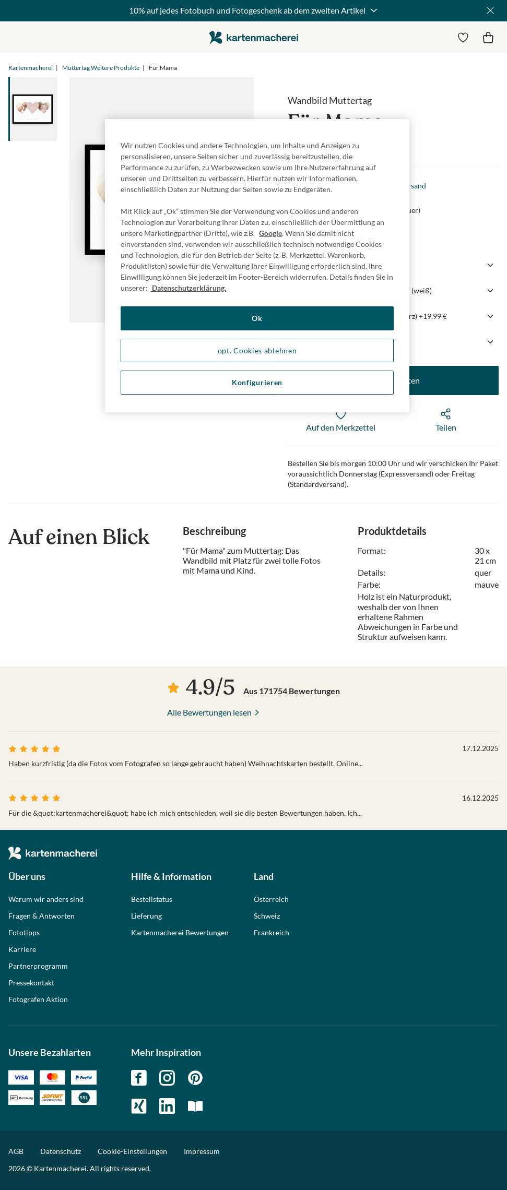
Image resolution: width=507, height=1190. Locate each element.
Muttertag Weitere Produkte (100, 68)
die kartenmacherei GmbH (253, 37)
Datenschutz (60, 1151)
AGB (15, 1151)
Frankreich (271, 933)
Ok (257, 318)
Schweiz (267, 916)
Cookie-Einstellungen (132, 1151)
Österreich (271, 899)
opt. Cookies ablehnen (257, 350)
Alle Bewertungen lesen (209, 712)
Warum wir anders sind (46, 899)
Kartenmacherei (30, 68)
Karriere (22, 949)
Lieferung (146, 916)
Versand (412, 185)
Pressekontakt (31, 983)
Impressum (202, 1151)
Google (270, 233)
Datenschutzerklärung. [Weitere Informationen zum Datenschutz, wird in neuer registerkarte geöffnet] (188, 287)
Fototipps (24, 933)
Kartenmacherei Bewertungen (180, 933)
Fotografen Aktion (38, 999)
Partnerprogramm (38, 966)
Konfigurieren (257, 382)
